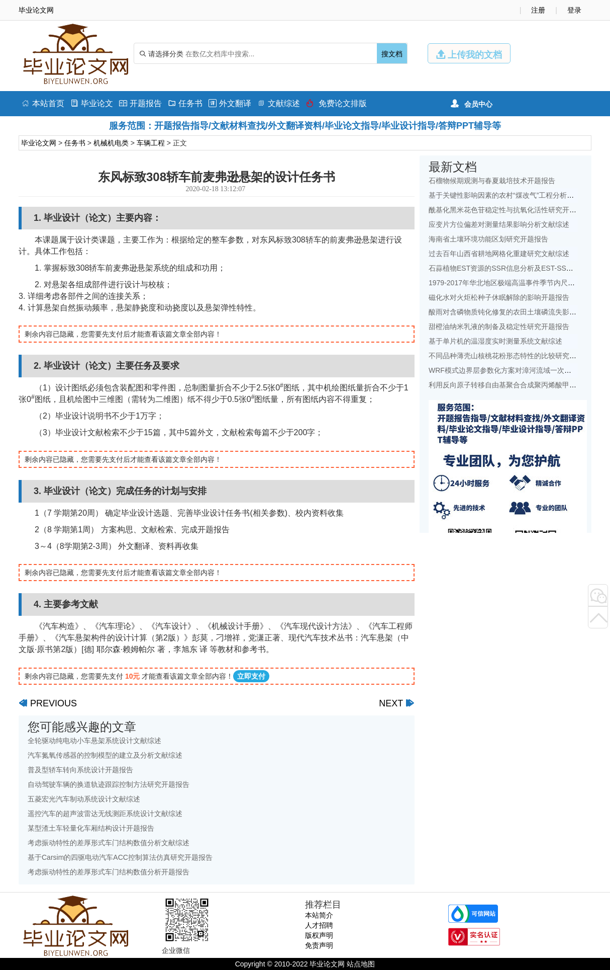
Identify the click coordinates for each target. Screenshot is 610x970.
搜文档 (391, 54)
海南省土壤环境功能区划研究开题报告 (488, 239)
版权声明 (319, 935)
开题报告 (140, 103)
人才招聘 (319, 925)
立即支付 (251, 676)
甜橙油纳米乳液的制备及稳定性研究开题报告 (499, 326)
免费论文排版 (336, 103)
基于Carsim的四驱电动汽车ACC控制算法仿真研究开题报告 (120, 857)
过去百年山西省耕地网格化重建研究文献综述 (499, 254)
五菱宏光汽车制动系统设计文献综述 (84, 799)
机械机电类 (111, 143)
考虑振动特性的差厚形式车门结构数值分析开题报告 (108, 872)
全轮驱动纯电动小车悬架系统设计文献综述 (94, 741)
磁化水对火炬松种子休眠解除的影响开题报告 (499, 297)
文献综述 (278, 103)
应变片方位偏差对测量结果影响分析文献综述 (499, 224)
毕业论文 (91, 103)
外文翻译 (230, 103)
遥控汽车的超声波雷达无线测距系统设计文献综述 (105, 814)
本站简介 (319, 915)
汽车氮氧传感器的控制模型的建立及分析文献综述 (105, 755)
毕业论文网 (38, 143)
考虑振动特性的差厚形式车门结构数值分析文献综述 (108, 843)
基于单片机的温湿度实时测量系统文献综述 (495, 341)
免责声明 (319, 945)
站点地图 (361, 964)
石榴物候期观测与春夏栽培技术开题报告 (492, 181)
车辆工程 (151, 143)
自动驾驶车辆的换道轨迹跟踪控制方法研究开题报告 (108, 784)
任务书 (185, 103)
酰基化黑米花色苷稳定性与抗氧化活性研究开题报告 (509, 210)
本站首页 (43, 103)
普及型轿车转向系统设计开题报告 (80, 770)
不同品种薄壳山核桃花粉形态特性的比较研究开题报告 (513, 356)
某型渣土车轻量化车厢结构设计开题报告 (91, 828)
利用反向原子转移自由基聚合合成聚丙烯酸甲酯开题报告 (516, 385)
